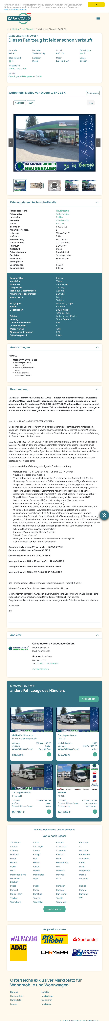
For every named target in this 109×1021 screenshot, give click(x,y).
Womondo (61, 901)
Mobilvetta (38, 874)
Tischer (14, 898)
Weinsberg (15, 901)
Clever (36, 850)
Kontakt (13, 1004)
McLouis (60, 870)
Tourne (36, 898)
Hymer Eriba (62, 862)
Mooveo (60, 874)
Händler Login (47, 996)
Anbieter (15, 635)
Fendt (13, 858)
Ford (58, 858)
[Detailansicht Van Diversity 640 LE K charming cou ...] (31, 734)
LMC (58, 866)
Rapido (82, 885)
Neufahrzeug (62, 210)
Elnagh (36, 854)
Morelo (82, 874)
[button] (11, 142)
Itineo (82, 862)
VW (80, 898)
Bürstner (83, 842)
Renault (14, 889)
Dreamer (14, 854)
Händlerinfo (46, 1004)
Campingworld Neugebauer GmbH (25, 76)
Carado (13, 846)
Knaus (36, 866)
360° (31, 102)
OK (96, 4)
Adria (35, 842)
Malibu (59, 217)
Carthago (38, 846)
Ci (80, 846)
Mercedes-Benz (18, 874)
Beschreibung (19, 389)
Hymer (36, 862)
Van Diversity (62, 220)
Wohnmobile (62, 214)
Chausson (61, 846)
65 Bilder (19, 102)
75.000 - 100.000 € (17, 68)
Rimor (36, 889)
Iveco (13, 866)
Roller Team (16, 893)
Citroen (14, 850)
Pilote (13, 885)
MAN (12, 870)
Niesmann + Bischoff (16, 880)
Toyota (59, 898)
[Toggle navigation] (98, 18)
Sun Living (61, 893)
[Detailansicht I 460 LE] (77, 791)
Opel (35, 878)
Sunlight (83, 893)
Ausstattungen (20, 347)
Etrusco (60, 854)
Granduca (84, 858)
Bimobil (60, 842)
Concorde (61, 850)
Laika (81, 866)
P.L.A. (58, 878)
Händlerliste (15, 1000)
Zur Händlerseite (40, 668)
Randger (60, 885)
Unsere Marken (54, 909)
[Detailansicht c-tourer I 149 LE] (77, 734)
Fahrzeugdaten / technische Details (33, 202)
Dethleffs (83, 850)
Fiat (35, 858)
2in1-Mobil (15, 842)
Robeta (82, 889)
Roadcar (60, 889)
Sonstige (37, 893)
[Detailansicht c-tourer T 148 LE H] (31, 791)
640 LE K (60, 223)
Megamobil (84, 870)
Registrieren (46, 1000)
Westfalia (37, 901)
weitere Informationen (15, 9)
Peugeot (83, 878)
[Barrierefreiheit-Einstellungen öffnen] (104, 515)
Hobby (13, 862)
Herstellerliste (16, 996)
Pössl (36, 885)
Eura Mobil (84, 854)
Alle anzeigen (88, 698)
